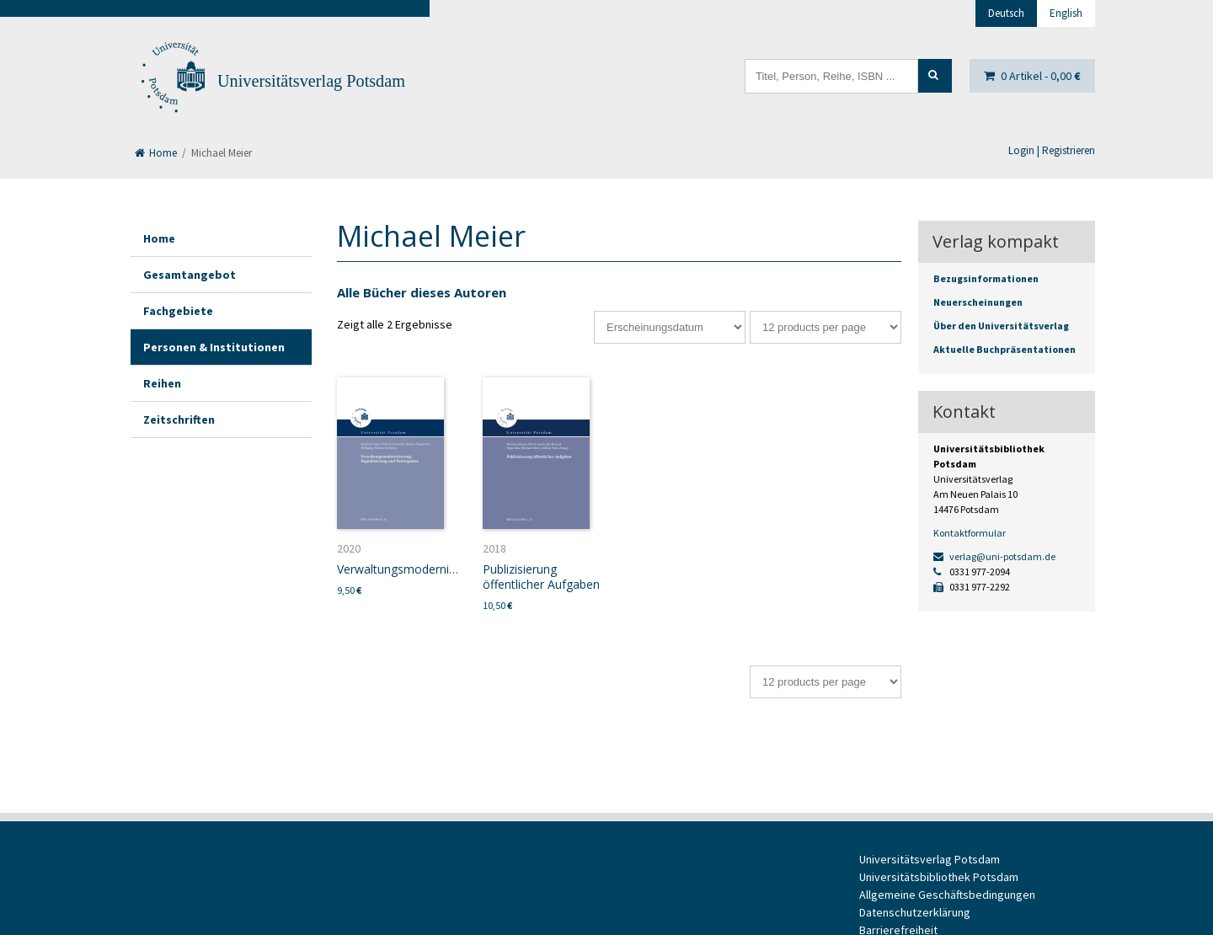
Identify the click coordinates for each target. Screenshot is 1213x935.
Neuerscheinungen (978, 302)
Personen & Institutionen (214, 347)
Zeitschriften (179, 419)
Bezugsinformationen (986, 278)
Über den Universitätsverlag (1001, 325)
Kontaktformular (969, 532)
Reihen (162, 383)
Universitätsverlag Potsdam (311, 81)
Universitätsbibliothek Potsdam (938, 876)
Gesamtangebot (189, 274)
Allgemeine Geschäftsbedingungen (947, 894)
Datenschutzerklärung (914, 912)
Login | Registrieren (1051, 150)
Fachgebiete (178, 310)
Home (156, 153)
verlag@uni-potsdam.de (994, 556)
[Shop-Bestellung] (669, 327)
